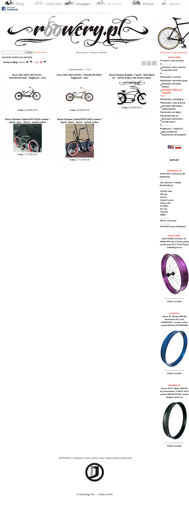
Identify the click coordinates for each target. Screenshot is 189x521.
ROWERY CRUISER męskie (175, 81)
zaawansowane (40, 52)
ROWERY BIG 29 (170, 116)
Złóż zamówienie (180, 52)
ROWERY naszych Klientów (173, 226)
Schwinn (164, 212)
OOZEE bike (166, 191)
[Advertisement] (73, 511)
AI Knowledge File (85, 494)
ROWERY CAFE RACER (173, 103)
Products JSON (105, 494)
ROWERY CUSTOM (171, 77)
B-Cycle (163, 209)
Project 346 (165, 203)
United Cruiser (167, 200)
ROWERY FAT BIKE (171, 112)
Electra (163, 197)
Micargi (163, 194)
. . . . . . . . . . (167, 64)
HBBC (163, 215)
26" (163, 96)
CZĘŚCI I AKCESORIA (173, 61)
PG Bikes (164, 206)
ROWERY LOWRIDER (172, 99)
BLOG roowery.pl (168, 221)
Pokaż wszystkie (174, 301)
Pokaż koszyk (165, 52)
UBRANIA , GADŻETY (172, 129)
